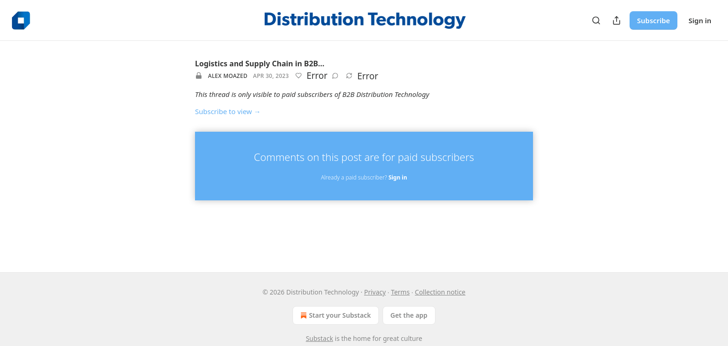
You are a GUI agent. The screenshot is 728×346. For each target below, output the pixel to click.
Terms (400, 292)
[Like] (298, 75)
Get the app (409, 315)
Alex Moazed (227, 76)
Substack (319, 338)
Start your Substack (334, 315)
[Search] (596, 20)
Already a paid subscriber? (364, 177)
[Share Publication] (616, 20)
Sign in (700, 20)
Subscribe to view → (228, 111)
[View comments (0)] (335, 75)
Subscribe (653, 20)
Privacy (375, 292)
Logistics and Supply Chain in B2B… (260, 63)
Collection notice (440, 292)
